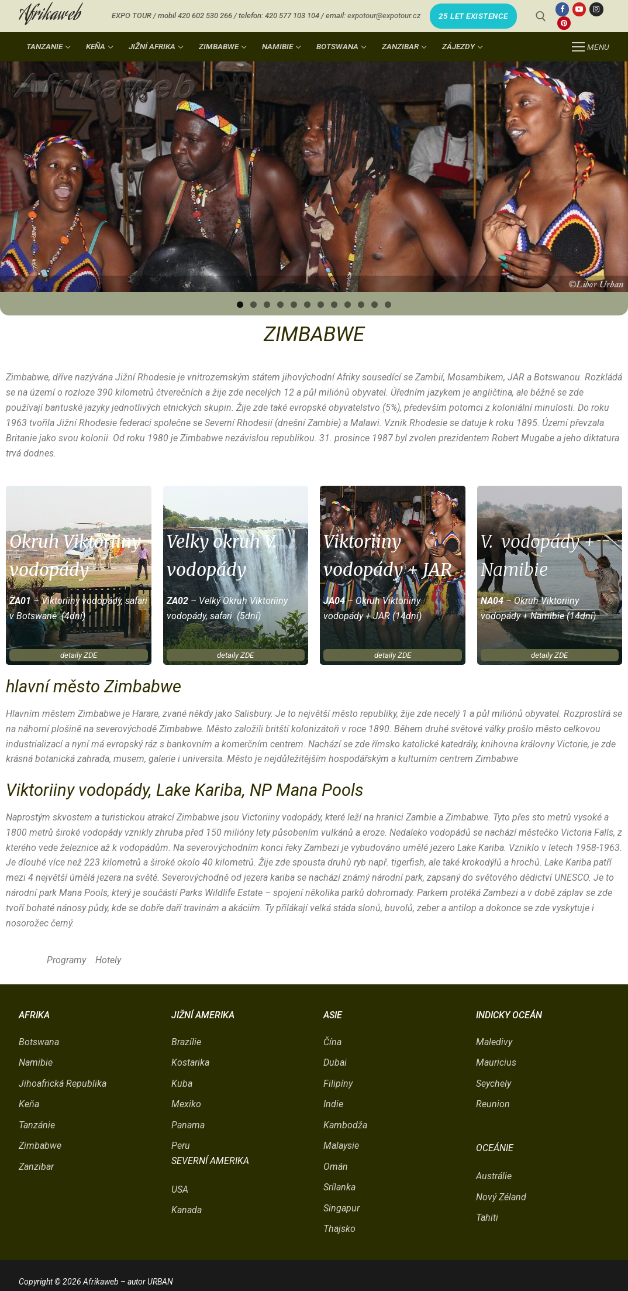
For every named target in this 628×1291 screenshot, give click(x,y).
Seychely (493, 1083)
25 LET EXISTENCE (473, 15)
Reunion (493, 1104)
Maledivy (494, 1042)
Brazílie (186, 1042)
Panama (188, 1125)
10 (361, 304)
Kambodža (345, 1125)
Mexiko (186, 1104)
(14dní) (406, 616)
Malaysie (341, 1145)
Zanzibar (36, 1166)
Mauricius (496, 1062)
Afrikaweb (50, 16)
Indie (333, 1104)
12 (388, 304)
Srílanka (339, 1187)
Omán (335, 1166)
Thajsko (339, 1228)
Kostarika (190, 1062)
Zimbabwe (40, 1145)
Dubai (335, 1062)
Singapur (341, 1208)
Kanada (186, 1210)
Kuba (181, 1083)
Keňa (29, 1104)
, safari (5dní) (233, 616)
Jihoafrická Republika (62, 1083)
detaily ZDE (78, 655)
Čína (332, 1042)
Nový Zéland (501, 1197)
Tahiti (487, 1217)
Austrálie (494, 1176)
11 (374, 304)
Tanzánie (37, 1125)
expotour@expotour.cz (383, 15)
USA (179, 1189)
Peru (180, 1145)
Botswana (39, 1042)
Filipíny (338, 1083)
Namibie (36, 1062)
